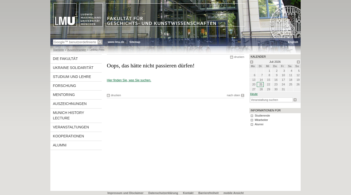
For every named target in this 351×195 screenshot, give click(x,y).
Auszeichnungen (76, 49)
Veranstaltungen (71, 127)
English (293, 41)
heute (254, 93)
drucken (239, 56)
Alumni (60, 145)
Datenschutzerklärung (163, 192)
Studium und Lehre (72, 77)
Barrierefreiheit (208, 192)
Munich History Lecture (68, 115)
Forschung (64, 86)
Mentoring (64, 95)
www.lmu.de (116, 41)
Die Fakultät (65, 59)
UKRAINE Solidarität (73, 68)
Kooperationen (68, 136)
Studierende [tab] (262, 115)
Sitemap (134, 41)
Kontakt (188, 192)
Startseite (58, 49)
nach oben (233, 95)
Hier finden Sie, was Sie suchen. (129, 80)
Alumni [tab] (259, 124)
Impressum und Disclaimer (125, 192)
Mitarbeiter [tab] (261, 119)
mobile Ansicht (233, 192)
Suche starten (295, 99)
